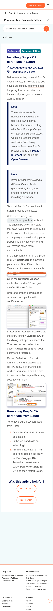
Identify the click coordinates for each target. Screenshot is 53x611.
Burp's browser (34, 133)
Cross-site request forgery (36, 581)
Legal (28, 609)
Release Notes (8, 581)
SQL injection (31, 578)
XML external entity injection (37, 584)
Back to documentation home (21, 13)
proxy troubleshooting (26, 237)
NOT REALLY (26, 500)
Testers (5, 604)
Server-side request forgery (37, 589)
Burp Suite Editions (10, 578)
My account (35, 5)
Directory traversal (33, 586)
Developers (6, 606)
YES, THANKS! (26, 488)
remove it (25, 192)
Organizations (7, 601)
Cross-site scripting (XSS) (36, 575)
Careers (29, 604)
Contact (29, 606)
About (28, 601)
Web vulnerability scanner (12, 575)
